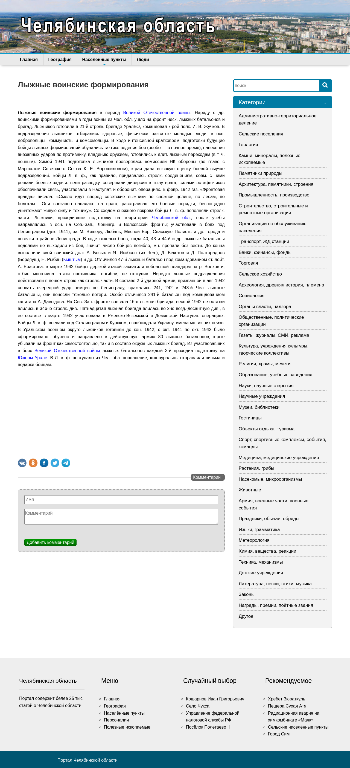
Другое (246, 616)
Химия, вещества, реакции (267, 551)
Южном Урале (32, 357)
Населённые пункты (103, 61)
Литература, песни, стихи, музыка (275, 583)
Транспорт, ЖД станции (264, 241)
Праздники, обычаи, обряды (269, 518)
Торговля (248, 263)
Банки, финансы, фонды (265, 252)
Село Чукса (197, 706)
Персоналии (116, 720)
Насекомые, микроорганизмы (270, 479)
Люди (142, 59)
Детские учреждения (261, 572)
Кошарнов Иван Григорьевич (215, 699)
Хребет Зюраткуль (286, 699)
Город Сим (279, 734)
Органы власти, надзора (265, 306)
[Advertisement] (121, 412)
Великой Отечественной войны (156, 112)
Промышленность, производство (274, 195)
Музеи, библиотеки (259, 407)
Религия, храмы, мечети (265, 363)
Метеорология (254, 540)
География (59, 61)
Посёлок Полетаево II (208, 727)
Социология (252, 295)
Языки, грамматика (259, 529)
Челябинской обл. (171, 217)
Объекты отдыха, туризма (267, 428)
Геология (248, 144)
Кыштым (72, 259)
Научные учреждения (262, 396)
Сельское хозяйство (260, 274)
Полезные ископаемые (127, 727)
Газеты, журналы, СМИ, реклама (274, 335)
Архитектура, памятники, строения (276, 184)
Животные (250, 489)
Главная (29, 59)
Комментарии (207, 477)
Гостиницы (250, 418)
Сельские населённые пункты (298, 727)
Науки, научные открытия (266, 385)
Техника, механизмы (261, 562)
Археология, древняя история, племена (281, 285)
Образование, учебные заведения (276, 374)
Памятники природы (260, 173)
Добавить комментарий (50, 542)
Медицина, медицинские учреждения (279, 457)
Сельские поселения (261, 134)
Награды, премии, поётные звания (276, 605)
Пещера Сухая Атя (287, 706)
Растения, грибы (256, 468)
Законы (247, 594)
